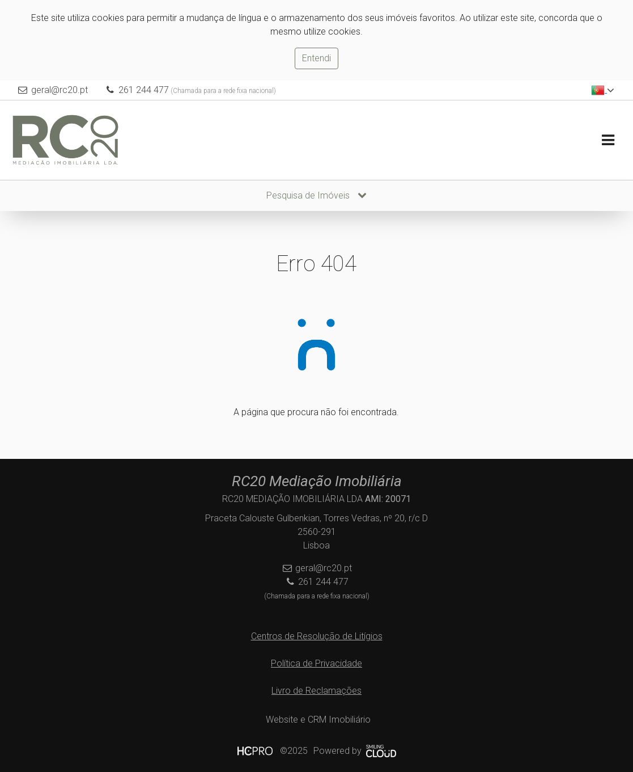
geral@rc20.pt (59, 90)
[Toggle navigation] (607, 140)
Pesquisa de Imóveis (316, 195)
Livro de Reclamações (316, 690)
